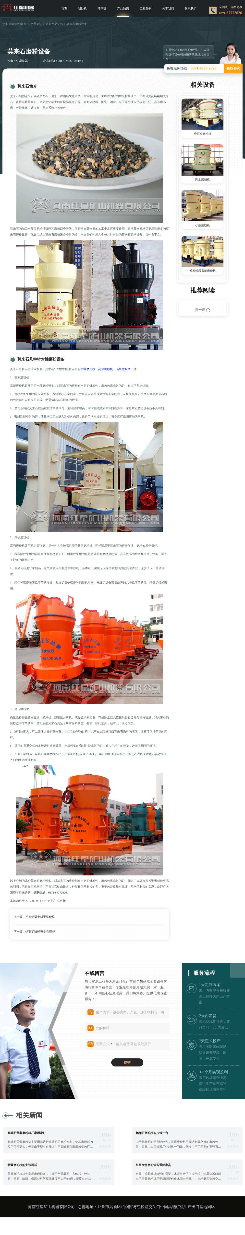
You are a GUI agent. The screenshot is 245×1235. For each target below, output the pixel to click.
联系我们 (190, 8)
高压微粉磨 (123, 369)
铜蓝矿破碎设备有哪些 (40, 931)
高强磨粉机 (105, 369)
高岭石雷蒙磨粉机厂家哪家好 (27, 1133)
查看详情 (105, 1146)
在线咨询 (233, 68)
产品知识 (123, 8)
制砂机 (82, 8)
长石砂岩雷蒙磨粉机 (202, 270)
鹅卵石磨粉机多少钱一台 (152, 1133)
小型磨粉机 (202, 225)
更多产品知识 (54, 24)
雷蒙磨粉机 (88, 369)
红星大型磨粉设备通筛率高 (153, 1165)
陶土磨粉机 (202, 179)
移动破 (102, 8)
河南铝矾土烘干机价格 (40, 916)
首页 (64, 8)
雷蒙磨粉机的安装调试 (22, 1165)
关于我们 (168, 8)
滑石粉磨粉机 (202, 134)
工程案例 (145, 8)
